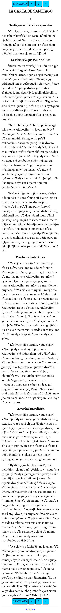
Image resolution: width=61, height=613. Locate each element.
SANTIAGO (20, 4)
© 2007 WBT (30, 609)
